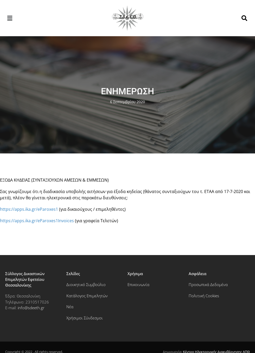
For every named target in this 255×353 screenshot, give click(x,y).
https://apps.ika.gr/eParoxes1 (29, 209)
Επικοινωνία (138, 284)
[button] (9, 18)
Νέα (69, 306)
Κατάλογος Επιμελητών (87, 295)
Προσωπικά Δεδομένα (208, 284)
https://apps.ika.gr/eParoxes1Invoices (37, 221)
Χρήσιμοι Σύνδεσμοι (84, 317)
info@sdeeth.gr (31, 307)
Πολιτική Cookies (204, 295)
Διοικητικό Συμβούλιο (86, 284)
